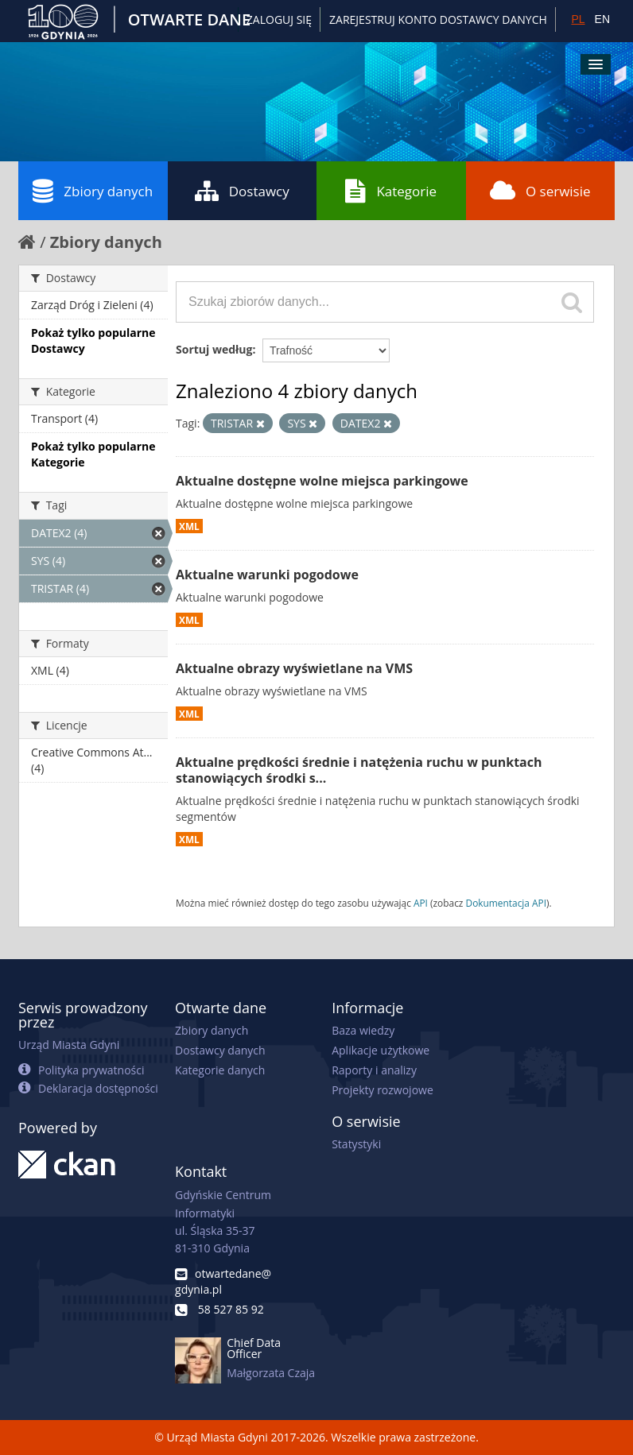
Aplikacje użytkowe (380, 1050)
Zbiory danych (93, 191)
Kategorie (391, 191)
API (421, 902)
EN (602, 19)
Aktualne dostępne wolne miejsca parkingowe (322, 481)
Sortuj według (214, 349)
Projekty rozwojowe (382, 1089)
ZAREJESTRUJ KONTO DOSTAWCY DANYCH (438, 19)
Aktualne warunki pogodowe (267, 574)
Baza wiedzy (363, 1030)
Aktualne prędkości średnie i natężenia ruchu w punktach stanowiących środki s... (359, 770)
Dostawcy (242, 191)
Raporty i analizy (374, 1070)
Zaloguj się (279, 19)
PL (577, 19)
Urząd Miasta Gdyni (68, 1044)
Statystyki (356, 1143)
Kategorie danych (220, 1070)
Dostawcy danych (220, 1050)
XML (189, 526)
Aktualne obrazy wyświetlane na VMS (294, 668)
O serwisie (540, 191)
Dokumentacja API (506, 902)
